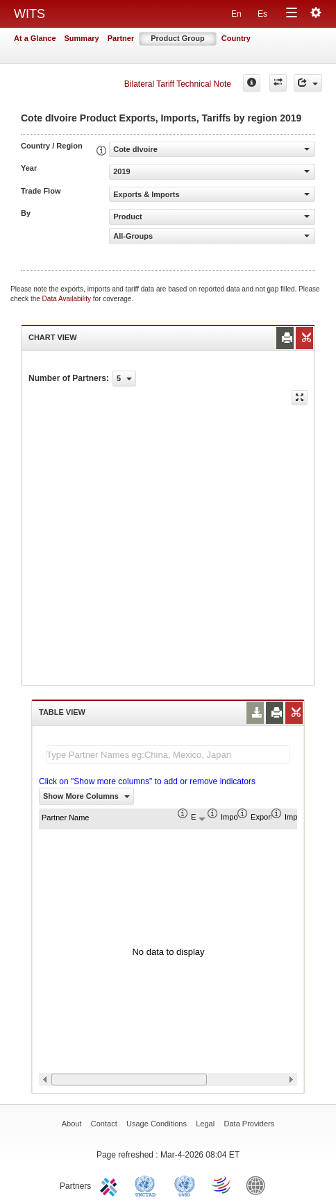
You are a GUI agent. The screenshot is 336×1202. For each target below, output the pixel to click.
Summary (82, 38)
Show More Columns (86, 796)
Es (262, 14)
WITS (29, 14)
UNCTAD (148, 1185)
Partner (121, 38)
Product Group (178, 38)
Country (236, 38)
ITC (111, 1185)
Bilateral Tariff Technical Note (177, 84)
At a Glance (35, 38)
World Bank (259, 1185)
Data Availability (67, 299)
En (236, 14)
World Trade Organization (222, 1185)
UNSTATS (185, 1185)
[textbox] (168, 754)
